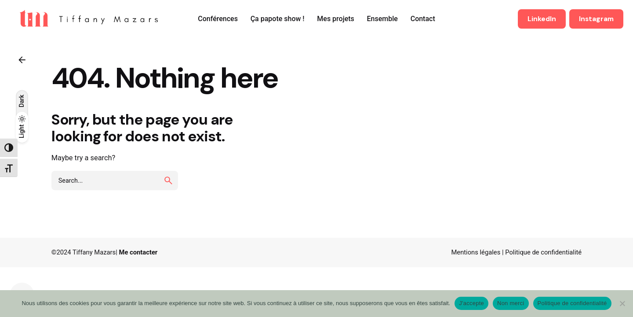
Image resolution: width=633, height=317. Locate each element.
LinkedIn (542, 19)
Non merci (510, 303)
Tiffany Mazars (94, 252)
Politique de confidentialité (543, 252)
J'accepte (471, 303)
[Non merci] (622, 303)
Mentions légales (475, 252)
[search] (168, 180)
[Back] (22, 60)
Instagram (596, 19)
